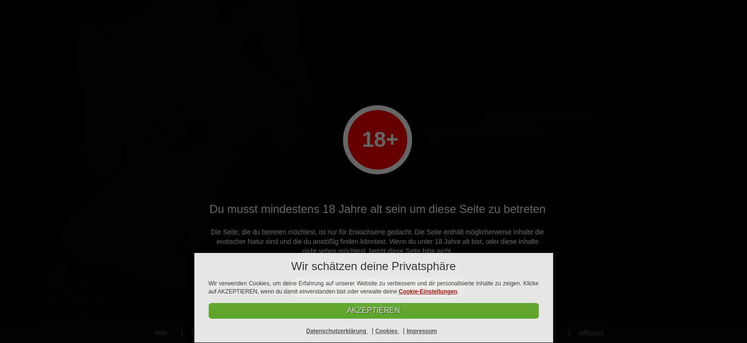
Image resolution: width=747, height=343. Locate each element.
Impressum (421, 331)
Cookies (387, 331)
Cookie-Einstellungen (428, 291)
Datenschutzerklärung (337, 331)
